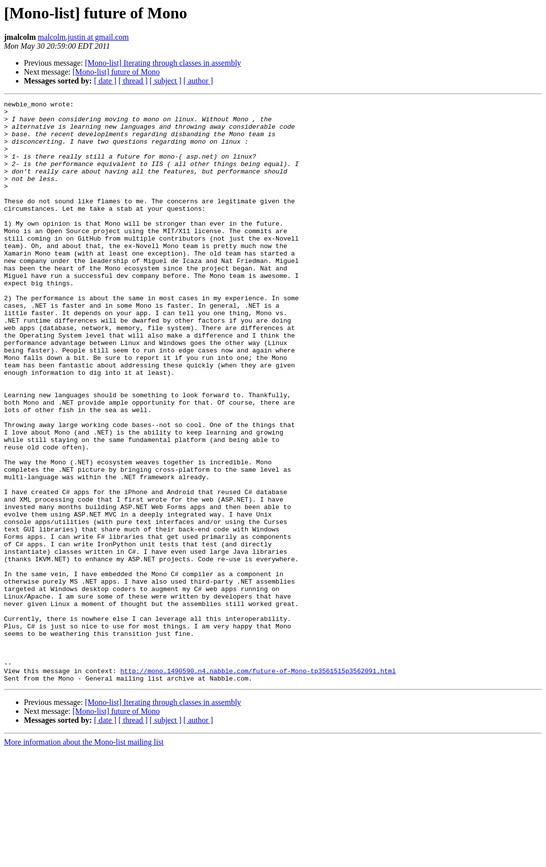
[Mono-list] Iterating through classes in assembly (163, 63)
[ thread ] (133, 81)
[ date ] (105, 81)
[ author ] (198, 81)
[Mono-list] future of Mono (116, 72)
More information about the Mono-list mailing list (84, 858)
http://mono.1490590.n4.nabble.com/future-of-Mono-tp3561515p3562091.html (258, 785)
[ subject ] (166, 81)
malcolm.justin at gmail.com (83, 37)
